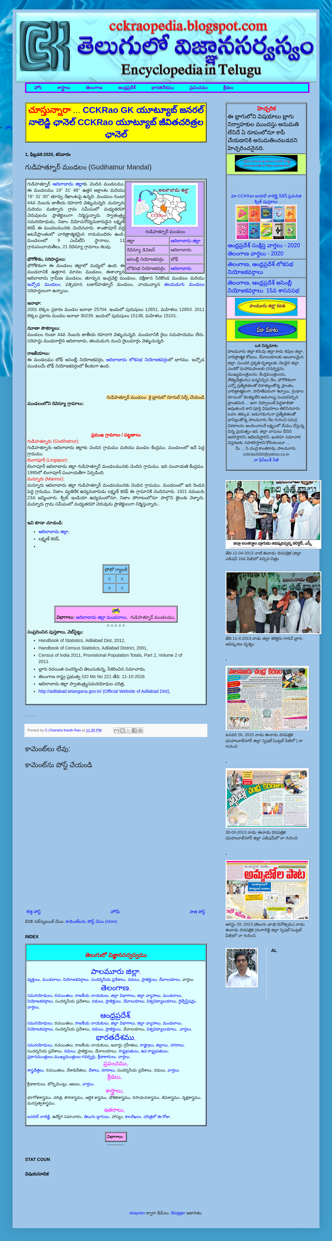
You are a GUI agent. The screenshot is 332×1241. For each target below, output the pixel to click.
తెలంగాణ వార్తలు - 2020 (255, 253)
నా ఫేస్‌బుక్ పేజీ (266, 459)
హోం (38, 87)
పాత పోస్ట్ (197, 911)
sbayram (137, 1213)
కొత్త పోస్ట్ (34, 911)
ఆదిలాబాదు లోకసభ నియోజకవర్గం (137, 359)
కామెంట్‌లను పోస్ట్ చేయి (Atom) (91, 921)
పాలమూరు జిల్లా (115, 971)
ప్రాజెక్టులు (149, 979)
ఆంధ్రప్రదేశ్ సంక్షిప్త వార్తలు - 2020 (264, 245)
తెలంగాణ (94, 87)
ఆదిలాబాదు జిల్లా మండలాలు (101, 617)
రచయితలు (63, 995)
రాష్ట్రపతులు (129, 1051)
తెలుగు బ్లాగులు (97, 1116)
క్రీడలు (228, 87)
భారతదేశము (162, 87)
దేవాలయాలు (169, 979)
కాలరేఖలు (133, 1116)
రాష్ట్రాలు (147, 1045)
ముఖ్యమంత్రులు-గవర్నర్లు (75, 1056)
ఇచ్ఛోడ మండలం (43, 284)
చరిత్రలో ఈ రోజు (156, 1116)
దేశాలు (94, 1070)
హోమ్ (115, 911)
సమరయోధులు (39, 995)
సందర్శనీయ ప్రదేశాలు (108, 979)
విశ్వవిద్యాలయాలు (161, 1001)
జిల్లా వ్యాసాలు (149, 995)
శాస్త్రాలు (63, 87)
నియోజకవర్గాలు (76, 979)
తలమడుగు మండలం (184, 284)
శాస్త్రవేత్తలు (35, 1070)
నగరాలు (177, 1045)
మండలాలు (51, 979)
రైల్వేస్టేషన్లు (187, 1001)
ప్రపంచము (198, 87)
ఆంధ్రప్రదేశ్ (127, 87)
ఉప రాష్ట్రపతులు (154, 1051)
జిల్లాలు (162, 1045)
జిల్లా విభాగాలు (123, 995)
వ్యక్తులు (33, 979)
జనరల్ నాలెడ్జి (38, 1116)
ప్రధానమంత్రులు (40, 1056)
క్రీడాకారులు (107, 1056)
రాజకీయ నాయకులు (92, 995)
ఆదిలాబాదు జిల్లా (185, 240)
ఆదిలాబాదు (181, 268)
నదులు (133, 979)
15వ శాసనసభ (282, 290)
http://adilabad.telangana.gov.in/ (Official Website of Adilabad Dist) (104, 691)
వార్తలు (33, 1007)
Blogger (178, 1213)
